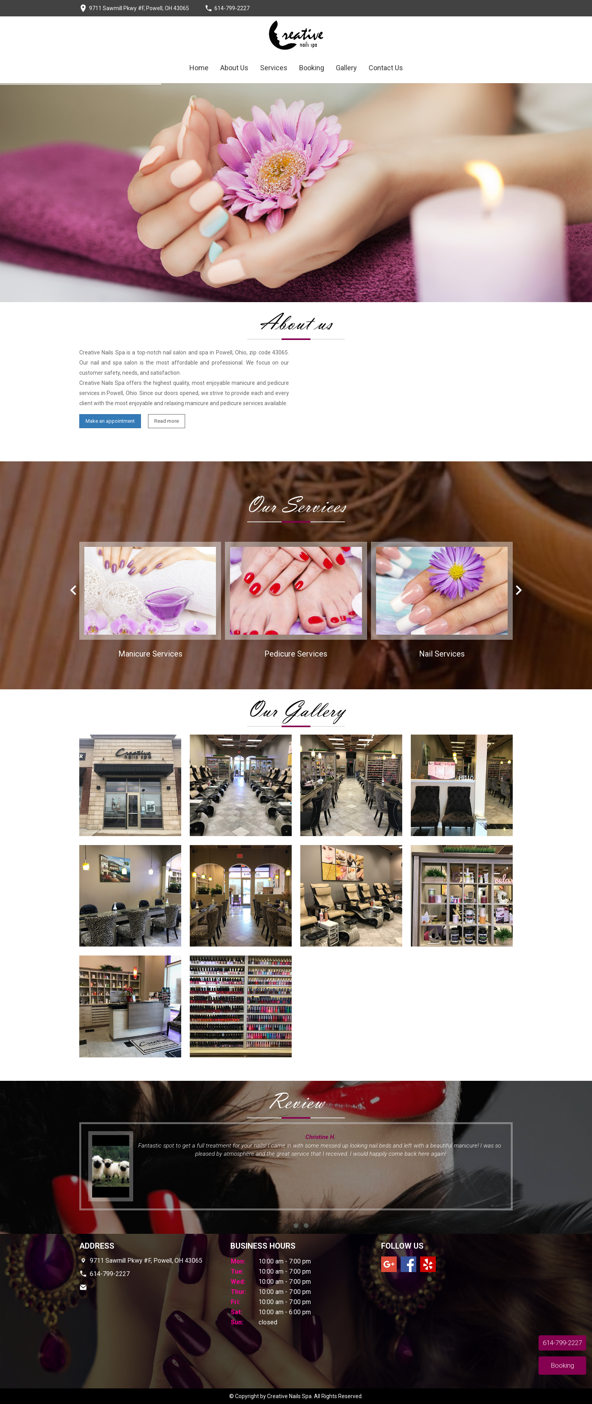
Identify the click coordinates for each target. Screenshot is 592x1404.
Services (273, 68)
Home (199, 68)
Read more (166, 421)
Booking (311, 68)
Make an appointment (110, 421)
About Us (234, 68)
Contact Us (386, 68)
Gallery (346, 68)
